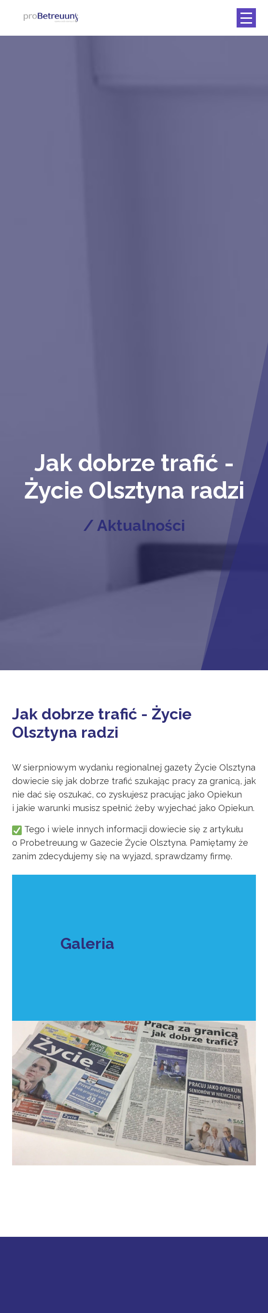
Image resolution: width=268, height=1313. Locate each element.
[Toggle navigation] (246, 17)
